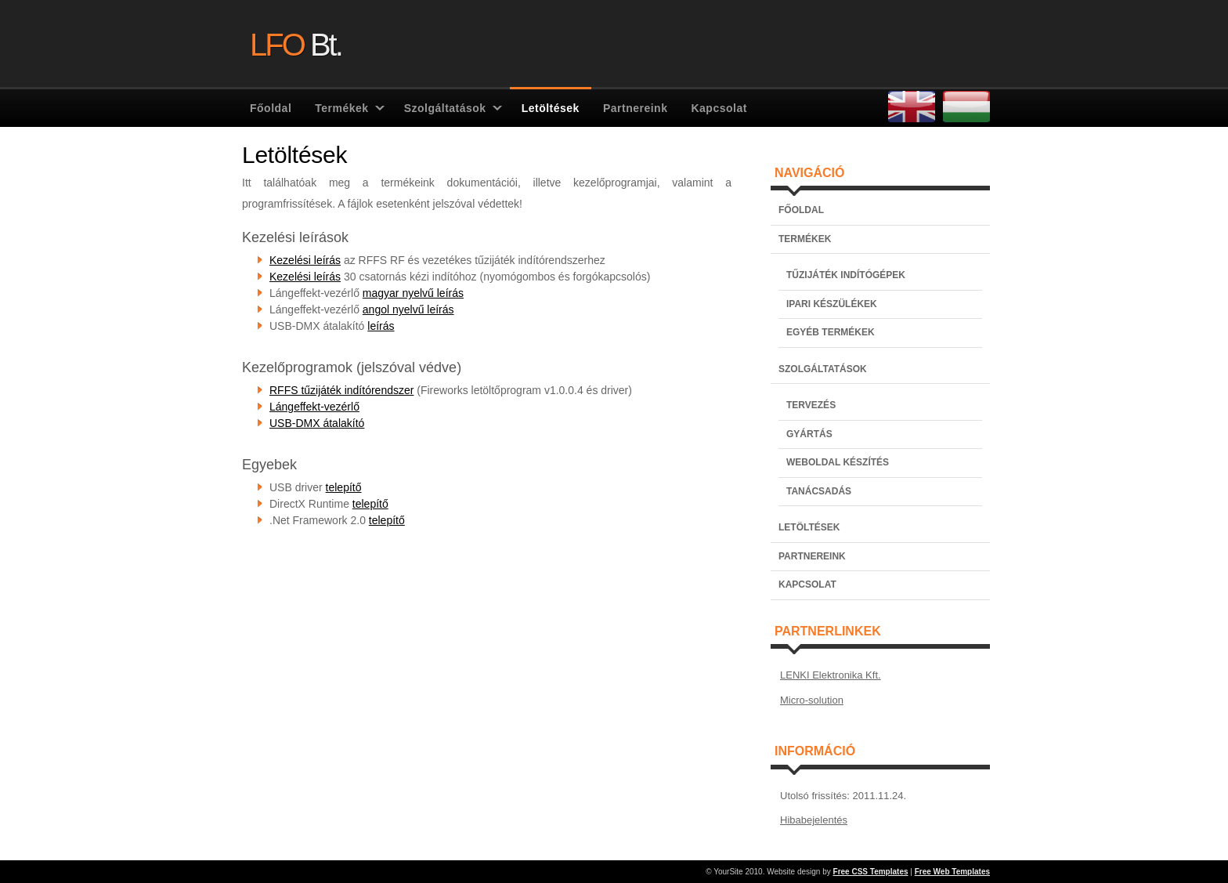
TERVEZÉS (811, 405)
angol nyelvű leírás (408, 309)
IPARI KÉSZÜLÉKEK (831, 304)
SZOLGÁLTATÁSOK (822, 369)
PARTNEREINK (812, 556)
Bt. (295, 43)
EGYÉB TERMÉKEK (830, 332)
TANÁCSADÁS (818, 491)
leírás (380, 326)
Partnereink (635, 108)
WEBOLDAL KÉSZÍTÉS (837, 462)
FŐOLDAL (801, 209)
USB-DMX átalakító (316, 423)
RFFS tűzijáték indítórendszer (341, 390)
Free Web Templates (952, 871)
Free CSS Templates (870, 871)
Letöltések (551, 108)
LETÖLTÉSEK (809, 527)
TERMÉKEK (804, 238)
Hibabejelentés (813, 820)
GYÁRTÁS (809, 434)
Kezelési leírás (305, 260)
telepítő (344, 487)
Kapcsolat (718, 108)
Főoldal (270, 108)
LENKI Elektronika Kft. (830, 675)
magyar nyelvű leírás (413, 293)
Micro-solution (811, 700)
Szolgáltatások (445, 108)
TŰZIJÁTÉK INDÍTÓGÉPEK (845, 275)
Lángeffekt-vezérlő (314, 406)
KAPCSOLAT (807, 584)
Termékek (341, 108)
